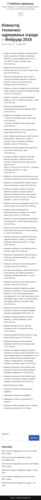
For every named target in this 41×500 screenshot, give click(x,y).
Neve (12, 498)
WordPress (27, 498)
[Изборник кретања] (20, 14)
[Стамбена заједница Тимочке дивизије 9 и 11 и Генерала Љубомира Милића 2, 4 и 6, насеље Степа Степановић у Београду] (20, 6)
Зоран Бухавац (9, 44)
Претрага (5, 434)
